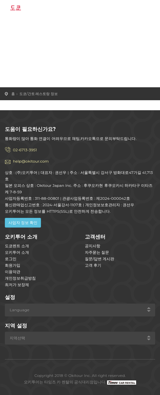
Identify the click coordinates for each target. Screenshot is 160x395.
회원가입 (12, 265)
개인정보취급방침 (20, 278)
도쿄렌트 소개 (17, 245)
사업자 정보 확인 (22, 222)
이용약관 (12, 271)
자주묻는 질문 (97, 252)
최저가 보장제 (17, 284)
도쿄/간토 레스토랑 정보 (38, 93)
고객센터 (95, 237)
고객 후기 (93, 265)
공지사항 (92, 245)
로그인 (10, 258)
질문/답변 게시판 (99, 258)
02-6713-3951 (25, 149)
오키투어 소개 (17, 252)
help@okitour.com (31, 161)
